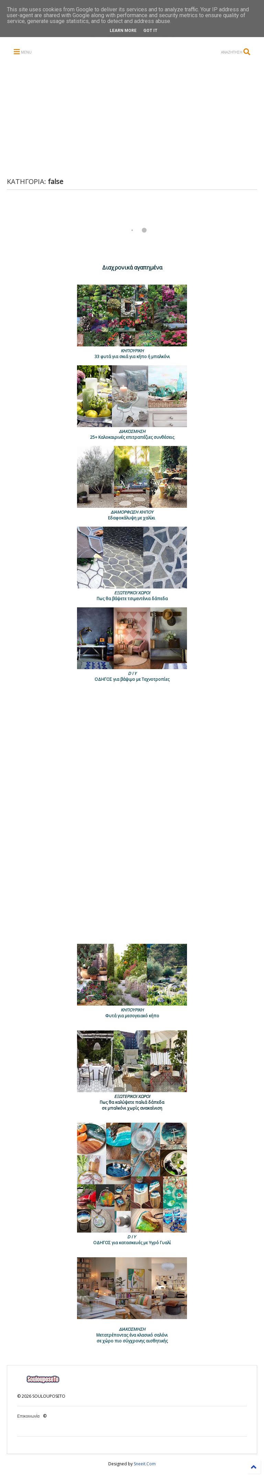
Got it (150, 30)
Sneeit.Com (145, 1464)
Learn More (123, 30)
